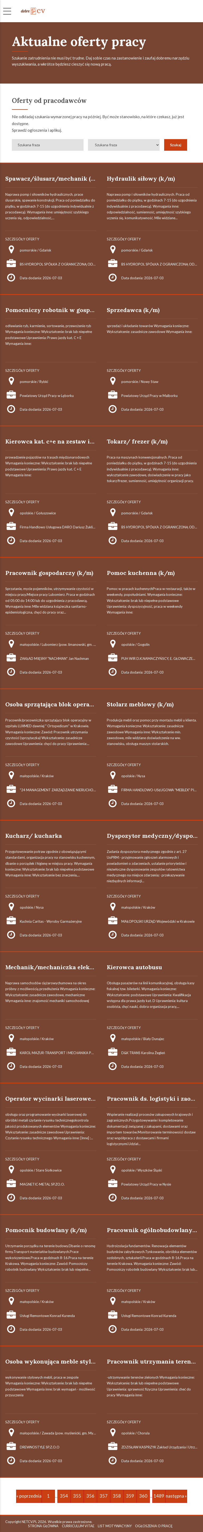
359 (130, 1496)
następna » (176, 1496)
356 (90, 1496)
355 (77, 1496)
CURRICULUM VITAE (78, 1526)
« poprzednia (28, 1496)
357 (104, 1496)
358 (117, 1496)
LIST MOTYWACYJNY (115, 1526)
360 (143, 1496)
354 (64, 1496)
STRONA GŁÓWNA (43, 1526)
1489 (159, 1496)
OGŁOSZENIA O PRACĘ (154, 1526)
